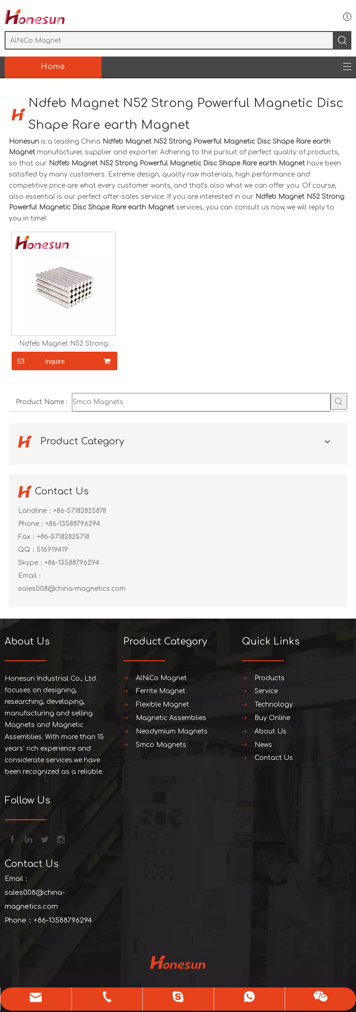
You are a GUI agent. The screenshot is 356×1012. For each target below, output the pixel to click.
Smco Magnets (161, 744)
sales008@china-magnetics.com (72, 588)
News (263, 744)
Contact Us (273, 757)
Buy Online (272, 718)
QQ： (27, 549)
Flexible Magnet (162, 704)
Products (269, 678)
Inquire (38, 361)
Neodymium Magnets (172, 731)
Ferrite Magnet (160, 691)
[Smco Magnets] (201, 402)
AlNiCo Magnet (161, 678)
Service (266, 691)
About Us (270, 731)
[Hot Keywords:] (339, 401)
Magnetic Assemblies (171, 718)
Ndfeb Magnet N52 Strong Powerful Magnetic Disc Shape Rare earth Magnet (63, 344)
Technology (273, 704)
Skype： (31, 562)
